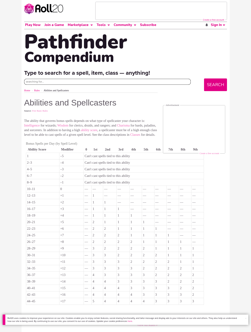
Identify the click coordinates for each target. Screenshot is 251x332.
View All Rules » (147, 325)
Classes (135, 134)
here (130, 321)
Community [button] (123, 25)
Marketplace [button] (78, 25)
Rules (37, 90)
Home (27, 90)
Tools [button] (101, 25)
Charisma (123, 125)
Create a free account (213, 20)
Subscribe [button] (148, 25)
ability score (89, 130)
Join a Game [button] (54, 25)
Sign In (218, 25)
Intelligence (32, 125)
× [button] (246, 318)
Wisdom (62, 125)
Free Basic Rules (40, 110)
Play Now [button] (33, 25)
